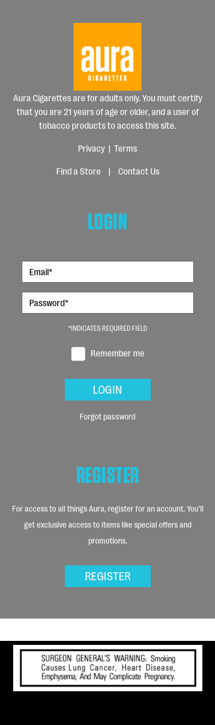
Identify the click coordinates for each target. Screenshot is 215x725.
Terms (125, 147)
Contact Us (138, 170)
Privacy (91, 147)
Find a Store (78, 170)
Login (107, 388)
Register (108, 575)
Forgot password (107, 416)
